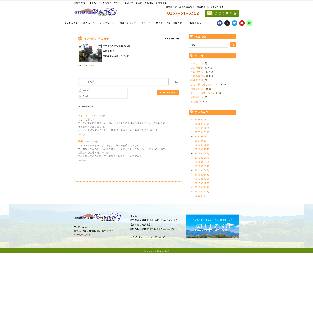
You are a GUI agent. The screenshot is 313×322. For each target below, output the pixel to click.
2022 (201, 136)
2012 (202, 179)
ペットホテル (71, 23)
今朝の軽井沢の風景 (96, 38)
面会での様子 (197, 88)
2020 (202, 145)
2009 (202, 191)
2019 (202, 149)
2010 (202, 187)
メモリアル (196, 63)
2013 (202, 174)
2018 (202, 153)
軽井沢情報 (196, 80)
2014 (202, 170)
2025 (202, 123)
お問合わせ (195, 23)
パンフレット (107, 23)
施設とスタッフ (127, 23)
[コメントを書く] (123, 82)
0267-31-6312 (82, 235)
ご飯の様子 (196, 67)
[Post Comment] (168, 92)
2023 (202, 132)
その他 (92, 65)
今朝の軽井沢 (197, 76)
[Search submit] (233, 44)
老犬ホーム (89, 23)
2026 (201, 119)
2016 (202, 162)
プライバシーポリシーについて (147, 237)
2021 (201, 140)
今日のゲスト (197, 71)
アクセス (146, 23)
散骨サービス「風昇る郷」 (170, 23)
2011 (202, 183)
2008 (201, 195)
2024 (202, 128)
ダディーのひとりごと (203, 93)
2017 (202, 157)
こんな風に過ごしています (205, 84)
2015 (202, 166)
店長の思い (196, 97)
